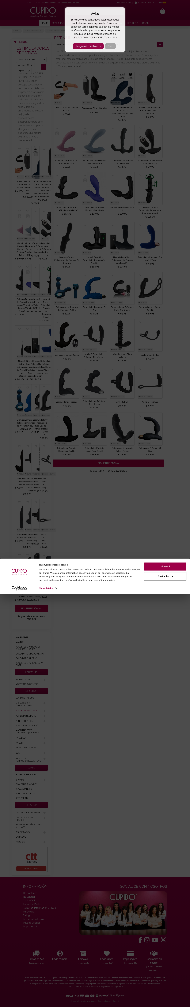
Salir (110, 46)
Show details (46, 1001)
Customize (165, 989)
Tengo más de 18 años (88, 46)
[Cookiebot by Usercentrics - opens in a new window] (19, 1001)
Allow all (165, 979)
